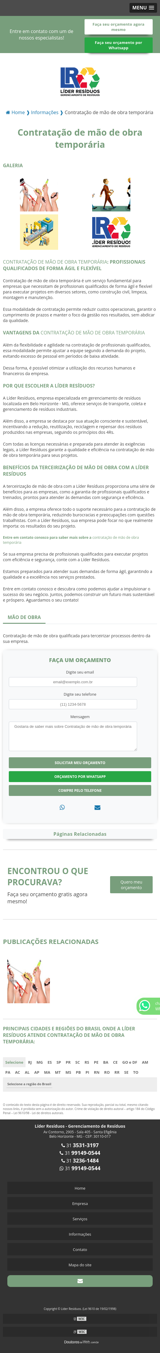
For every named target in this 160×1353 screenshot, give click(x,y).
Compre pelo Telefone (80, 790)
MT (58, 1072)
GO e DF (129, 1062)
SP (58, 1062)
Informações (80, 1234)
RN (97, 1072)
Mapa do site (79, 1264)
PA (7, 1072)
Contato (80, 1249)
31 (80, 1145)
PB (78, 1072)
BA (105, 1062)
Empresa (80, 1203)
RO (107, 1072)
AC (17, 1072)
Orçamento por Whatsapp (80, 776)
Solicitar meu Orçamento (80, 762)
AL (27, 1072)
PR (68, 1062)
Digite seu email (80, 672)
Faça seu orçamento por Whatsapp (118, 45)
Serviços (80, 1218)
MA (47, 1072)
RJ (30, 1062)
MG (39, 1062)
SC (77, 1062)
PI (87, 1072)
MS (68, 1072)
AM (145, 1062)
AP (36, 1072)
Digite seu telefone (80, 694)
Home (80, 1188)
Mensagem (80, 716)
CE (115, 1062)
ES (50, 1062)
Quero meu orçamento (131, 884)
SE (126, 1072)
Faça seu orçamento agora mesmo (118, 27)
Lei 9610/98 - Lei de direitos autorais (38, 1113)
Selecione (14, 1062)
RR (116, 1072)
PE (96, 1062)
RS (87, 1062)
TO (135, 1072)
